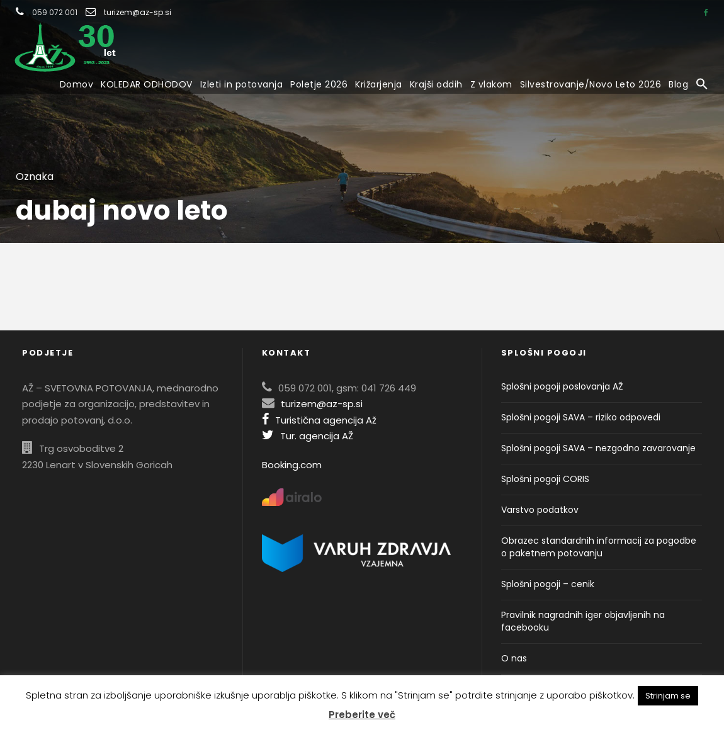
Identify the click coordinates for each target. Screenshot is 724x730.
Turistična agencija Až (319, 420)
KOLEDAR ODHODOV (147, 84)
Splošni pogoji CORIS (545, 479)
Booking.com (292, 464)
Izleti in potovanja (241, 84)
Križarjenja (378, 84)
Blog (678, 84)
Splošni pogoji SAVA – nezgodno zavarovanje (598, 448)
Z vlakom (491, 84)
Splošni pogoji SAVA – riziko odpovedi (580, 417)
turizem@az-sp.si (137, 12)
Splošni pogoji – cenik (547, 584)
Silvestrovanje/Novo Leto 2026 (591, 84)
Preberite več (362, 714)
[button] (702, 85)
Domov (77, 84)
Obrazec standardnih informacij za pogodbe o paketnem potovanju (598, 546)
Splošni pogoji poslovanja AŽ (562, 386)
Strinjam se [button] (668, 696)
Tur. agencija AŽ (307, 435)
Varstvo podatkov (540, 509)
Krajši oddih (436, 84)
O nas (514, 658)
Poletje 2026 (319, 84)
